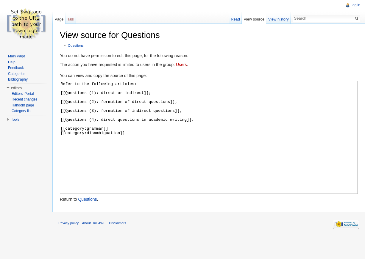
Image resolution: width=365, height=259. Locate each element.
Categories (16, 74)
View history (278, 19)
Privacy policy (68, 245)
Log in (355, 5)
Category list (22, 111)
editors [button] (16, 88)
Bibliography (18, 79)
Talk (70, 19)
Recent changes (25, 99)
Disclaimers (117, 245)
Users (181, 64)
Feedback (16, 68)
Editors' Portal (23, 94)
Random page (23, 105)
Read (235, 19)
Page (58, 19)
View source (254, 19)
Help (11, 62)
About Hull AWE (94, 245)
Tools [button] (15, 119)
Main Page (16, 56)
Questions (76, 45)
